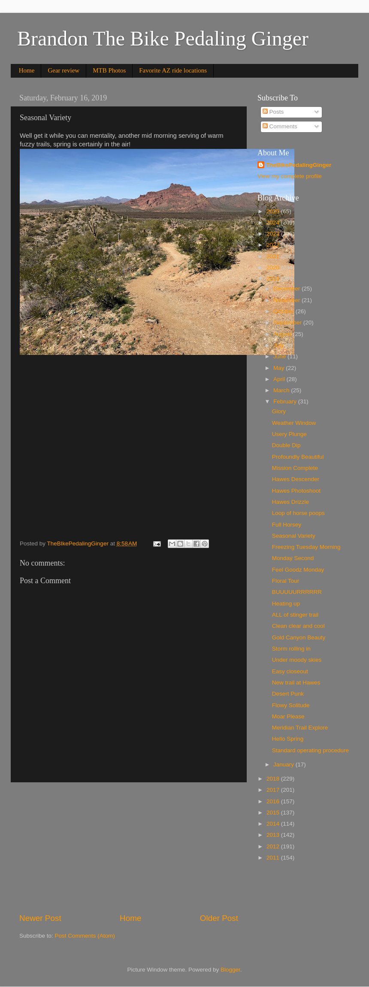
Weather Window (294, 423)
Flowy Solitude (291, 705)
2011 (273, 857)
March (282, 390)
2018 (273, 778)
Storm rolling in (291, 648)
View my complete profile (289, 176)
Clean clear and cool (298, 626)
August (283, 334)
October (284, 311)
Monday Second (293, 558)
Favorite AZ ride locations (173, 70)
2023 (273, 233)
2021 (273, 256)
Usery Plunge (289, 434)
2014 (273, 823)
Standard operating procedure (310, 750)
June (280, 356)
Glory (279, 411)
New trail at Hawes (296, 682)
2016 (273, 801)
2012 (273, 846)
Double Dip (286, 445)
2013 (273, 835)
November (287, 300)
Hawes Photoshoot (296, 490)
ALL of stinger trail (295, 615)
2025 (273, 211)
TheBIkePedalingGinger (298, 165)
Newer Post (40, 918)
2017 (273, 790)
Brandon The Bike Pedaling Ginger (163, 38)
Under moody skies (297, 660)
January (284, 764)
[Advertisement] (128, 847)
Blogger (230, 969)
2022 (273, 245)
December (287, 288)
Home (27, 70)
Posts (273, 112)
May (279, 368)
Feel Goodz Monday (298, 569)
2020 (273, 267)
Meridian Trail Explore (300, 727)
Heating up (286, 603)
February (285, 401)
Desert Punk (288, 693)
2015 (273, 812)
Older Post (219, 918)
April (280, 379)
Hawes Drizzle (290, 502)
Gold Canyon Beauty (299, 637)
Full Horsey (286, 524)
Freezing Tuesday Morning (306, 547)
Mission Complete (295, 468)
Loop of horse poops (298, 513)
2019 (273, 279)
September (288, 322)
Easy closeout (290, 671)
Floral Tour (285, 581)
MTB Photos (109, 70)
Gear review (63, 70)
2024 (273, 222)
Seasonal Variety (293, 536)
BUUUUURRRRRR (297, 592)
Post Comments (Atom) (85, 936)
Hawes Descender (295, 479)
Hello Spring (288, 739)
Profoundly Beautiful (298, 457)
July (279, 345)
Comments (280, 126)
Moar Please (288, 716)
